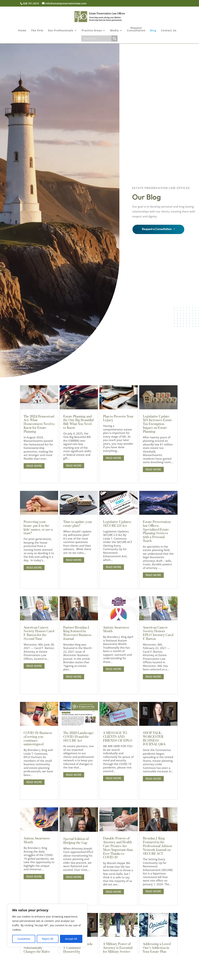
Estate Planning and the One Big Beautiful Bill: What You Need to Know (78, 422)
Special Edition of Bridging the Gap (76, 841)
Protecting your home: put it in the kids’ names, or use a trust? (38, 527)
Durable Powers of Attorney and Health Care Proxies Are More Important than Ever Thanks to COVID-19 (118, 848)
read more (34, 466)
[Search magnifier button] (114, 38)
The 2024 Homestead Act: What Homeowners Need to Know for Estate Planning (39, 424)
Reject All (47, 939)
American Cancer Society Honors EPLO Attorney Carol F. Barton (158, 633)
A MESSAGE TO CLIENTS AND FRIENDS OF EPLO (117, 737)
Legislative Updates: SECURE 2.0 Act (117, 524)
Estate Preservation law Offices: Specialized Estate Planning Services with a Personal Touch (157, 531)
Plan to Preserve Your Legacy (118, 418)
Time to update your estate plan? (77, 524)
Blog (153, 30)
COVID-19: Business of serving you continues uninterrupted (38, 738)
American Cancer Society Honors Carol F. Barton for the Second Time (39, 633)
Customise (23, 939)
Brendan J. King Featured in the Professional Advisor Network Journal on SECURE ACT (157, 846)
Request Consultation (136, 29)
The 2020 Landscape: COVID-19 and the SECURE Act (78, 737)
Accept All (71, 939)
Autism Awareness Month (37, 840)
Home (22, 30)
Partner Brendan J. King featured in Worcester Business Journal (77, 633)
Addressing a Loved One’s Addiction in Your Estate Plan (157, 948)
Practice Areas (92, 30)
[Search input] (97, 38)
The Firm (37, 30)
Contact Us (168, 30)
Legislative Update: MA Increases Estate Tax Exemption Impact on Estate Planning (157, 424)
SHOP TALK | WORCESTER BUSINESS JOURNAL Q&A (154, 738)
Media (114, 30)
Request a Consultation (157, 229)
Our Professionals (60, 30)
